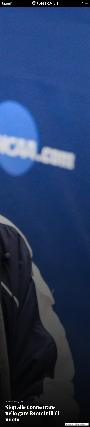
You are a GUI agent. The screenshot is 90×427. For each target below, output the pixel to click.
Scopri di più (81, 424)
